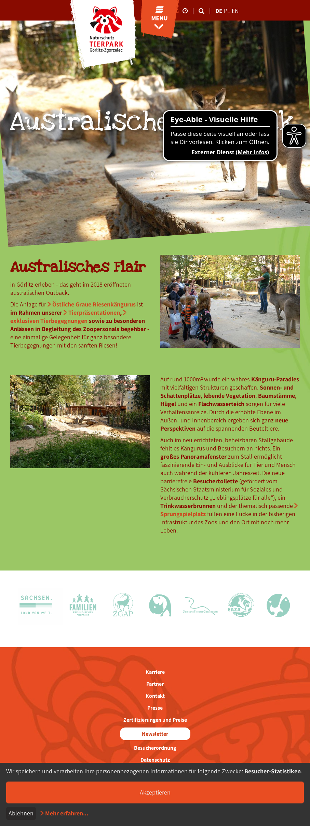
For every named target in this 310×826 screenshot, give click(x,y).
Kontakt (155, 695)
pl (228, 11)
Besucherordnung (155, 747)
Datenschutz (155, 759)
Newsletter (155, 733)
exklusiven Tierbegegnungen (48, 321)
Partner (155, 683)
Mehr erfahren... (66, 813)
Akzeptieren (155, 792)
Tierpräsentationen (94, 312)
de (219, 11)
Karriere (155, 672)
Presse (155, 707)
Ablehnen (21, 813)
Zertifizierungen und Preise (155, 719)
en (235, 11)
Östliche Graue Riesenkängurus (94, 304)
